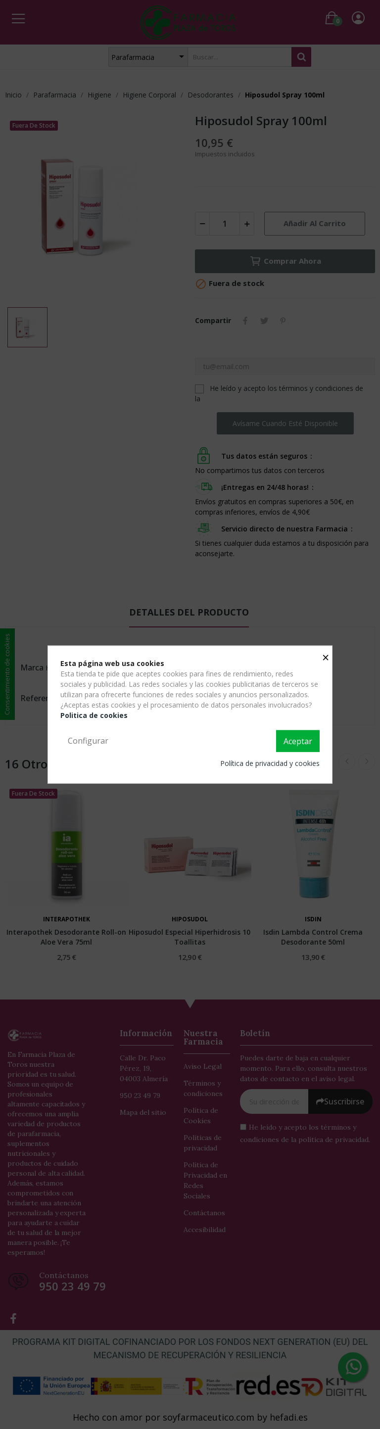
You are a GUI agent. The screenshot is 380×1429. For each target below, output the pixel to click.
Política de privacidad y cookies (270, 762)
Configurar (88, 740)
